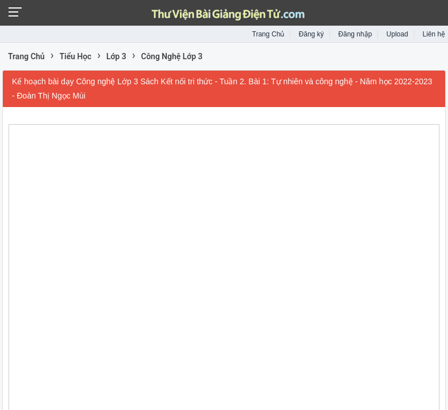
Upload (397, 34)
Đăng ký (311, 34)
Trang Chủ (268, 34)
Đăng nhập (355, 34)
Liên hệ (433, 34)
